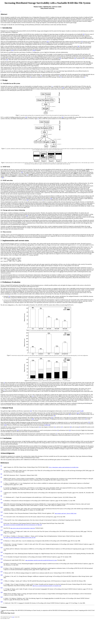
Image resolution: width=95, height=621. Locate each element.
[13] (2, 516)
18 (51, 419)
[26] (2, 568)
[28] (2, 576)
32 (30, 412)
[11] (2, 508)
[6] (1, 488)
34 (78, 46)
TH (13, 618)
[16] (2, 528)
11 (75, 58)
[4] (1, 478)
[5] (1, 483)
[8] (1, 497)
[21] (2, 548)
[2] (1, 470)
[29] (2, 581)
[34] (2, 603)
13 (45, 426)
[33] (2, 598)
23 (11, 50)
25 (47, 41)
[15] (2, 523)
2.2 (1, 166)
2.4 (1, 210)
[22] (2, 553)
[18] (2, 536)
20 (63, 87)
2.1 (1, 83)
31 (60, 58)
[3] (1, 475)
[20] (2, 544)
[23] (2, 557)
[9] (1, 500)
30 (34, 50)
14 (81, 412)
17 (83, 58)
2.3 (1, 180)
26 (27, 215)
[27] (2, 573)
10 (51, 198)
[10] (2, 504)
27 (86, 420)
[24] (2, 560)
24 (27, 200)
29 (69, 431)
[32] (2, 593)
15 (89, 423)
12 (9, 297)
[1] (1, 467)
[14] (2, 520)
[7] (1, 492)
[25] (2, 563)
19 (83, 34)
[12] (2, 513)
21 (47, 426)
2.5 (1, 232)
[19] (2, 540)
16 (54, 417)
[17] (2, 531)
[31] (2, 589)
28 (82, 412)
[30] (2, 584)
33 (7, 59)
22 (77, 414)
